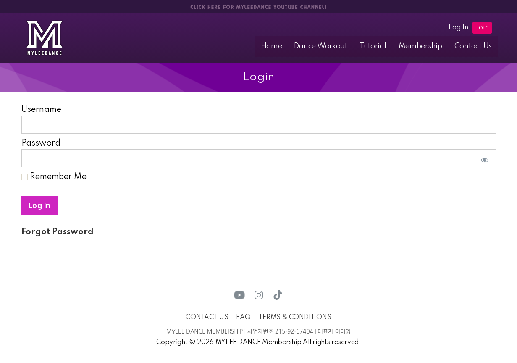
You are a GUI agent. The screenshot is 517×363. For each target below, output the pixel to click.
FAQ (243, 317)
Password (40, 144)
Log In (458, 27)
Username (41, 110)
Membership (426, 46)
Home (288, 46)
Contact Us (474, 46)
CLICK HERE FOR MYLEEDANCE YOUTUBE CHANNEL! (258, 7)
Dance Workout (334, 46)
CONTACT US (207, 317)
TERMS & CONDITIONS (294, 317)
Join (482, 27)
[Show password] (483, 159)
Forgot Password (57, 232)
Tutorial (382, 46)
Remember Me (54, 177)
